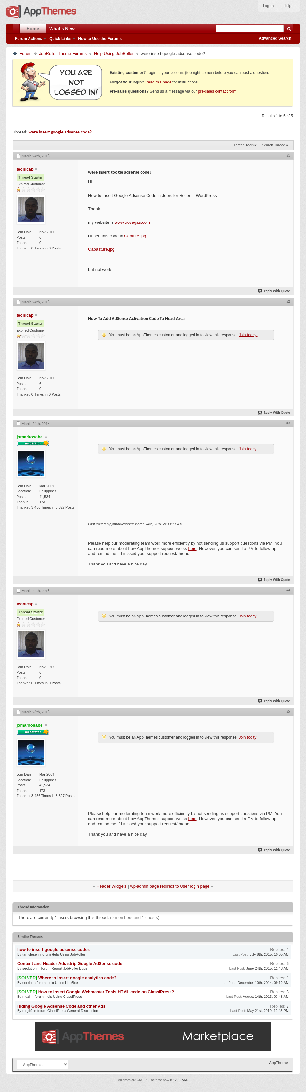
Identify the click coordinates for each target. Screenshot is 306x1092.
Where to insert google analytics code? (77, 977)
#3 (288, 423)
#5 (288, 711)
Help (287, 6)
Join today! (248, 335)
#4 (288, 590)
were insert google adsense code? (60, 132)
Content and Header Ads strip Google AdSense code (69, 963)
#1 (288, 155)
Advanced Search (275, 38)
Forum (25, 53)
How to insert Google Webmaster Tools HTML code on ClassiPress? (106, 991)
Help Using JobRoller (114, 53)
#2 (288, 301)
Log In (268, 6)
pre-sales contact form (217, 91)
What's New (62, 28)
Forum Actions (28, 38)
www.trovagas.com (132, 222)
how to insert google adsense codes (53, 949)
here (192, 548)
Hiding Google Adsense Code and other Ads (61, 1006)
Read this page (158, 82)
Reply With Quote (274, 291)
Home (33, 28)
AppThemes (279, 1062)
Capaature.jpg (101, 249)
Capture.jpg (135, 236)
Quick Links (60, 38)
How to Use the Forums (100, 38)
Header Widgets (112, 886)
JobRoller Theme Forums (63, 53)
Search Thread (273, 145)
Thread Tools (243, 145)
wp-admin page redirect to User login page (169, 886)
